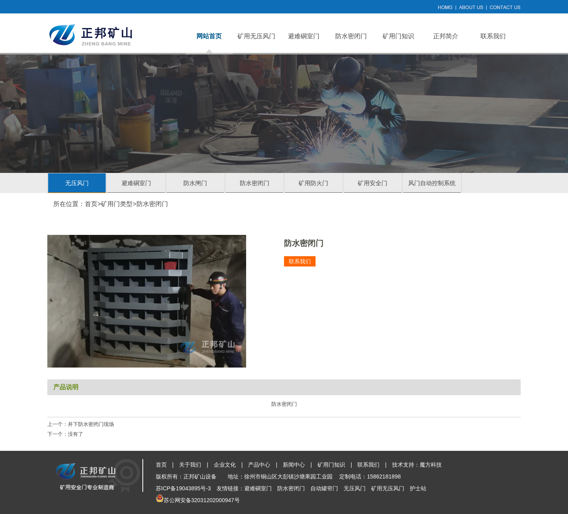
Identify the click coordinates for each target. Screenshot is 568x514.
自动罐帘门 (324, 488)
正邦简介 (445, 36)
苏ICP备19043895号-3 (183, 488)
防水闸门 (195, 183)
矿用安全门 (372, 183)
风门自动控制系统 (432, 183)
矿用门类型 (117, 204)
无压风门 (77, 183)
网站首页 (209, 36)
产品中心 (259, 464)
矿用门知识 (398, 36)
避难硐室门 (304, 36)
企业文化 (225, 464)
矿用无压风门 (256, 36)
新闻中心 (294, 464)
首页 (91, 204)
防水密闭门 (351, 36)
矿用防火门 (313, 183)
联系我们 (493, 36)
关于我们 (190, 464)
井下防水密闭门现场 (91, 424)
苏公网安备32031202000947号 (202, 500)
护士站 (418, 488)
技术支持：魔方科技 (417, 464)
